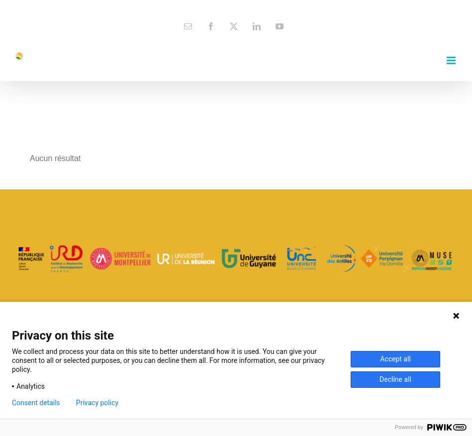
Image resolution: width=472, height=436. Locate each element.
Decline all (395, 379)
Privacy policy (97, 403)
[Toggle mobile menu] (452, 60)
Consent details (36, 403)
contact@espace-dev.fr (236, 7)
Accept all (395, 359)
